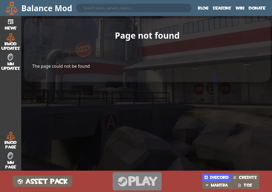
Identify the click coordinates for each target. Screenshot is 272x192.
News (11, 23)
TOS (245, 185)
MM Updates (10, 62)
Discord (216, 177)
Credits (245, 177)
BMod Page (11, 140)
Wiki (240, 8)
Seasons (222, 8)
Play (137, 181)
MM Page (10, 160)
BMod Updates (10, 42)
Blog (203, 8)
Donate (257, 8)
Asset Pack (42, 181)
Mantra (216, 185)
